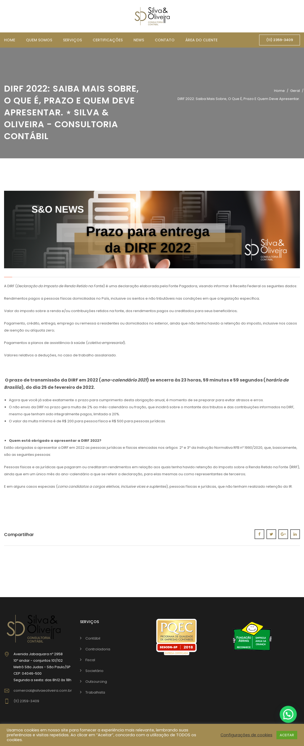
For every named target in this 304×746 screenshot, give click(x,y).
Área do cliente (201, 40)
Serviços (72, 40)
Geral (295, 90)
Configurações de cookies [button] (246, 734)
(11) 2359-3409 (279, 39)
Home (9, 40)
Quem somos (39, 40)
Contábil (92, 638)
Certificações (108, 40)
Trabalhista (95, 692)
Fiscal (90, 660)
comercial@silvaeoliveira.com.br (43, 690)
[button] (288, 714)
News (138, 40)
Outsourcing (96, 681)
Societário (94, 670)
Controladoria (97, 649)
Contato (165, 40)
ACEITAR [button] (287, 735)
